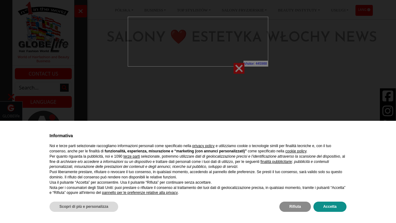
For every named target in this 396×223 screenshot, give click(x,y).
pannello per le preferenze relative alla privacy (140, 192)
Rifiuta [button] (295, 206)
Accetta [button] (330, 206)
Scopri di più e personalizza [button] (83, 206)
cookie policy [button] (295, 151)
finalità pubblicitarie (276, 162)
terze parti (131, 156)
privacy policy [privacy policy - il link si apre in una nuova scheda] (203, 146)
